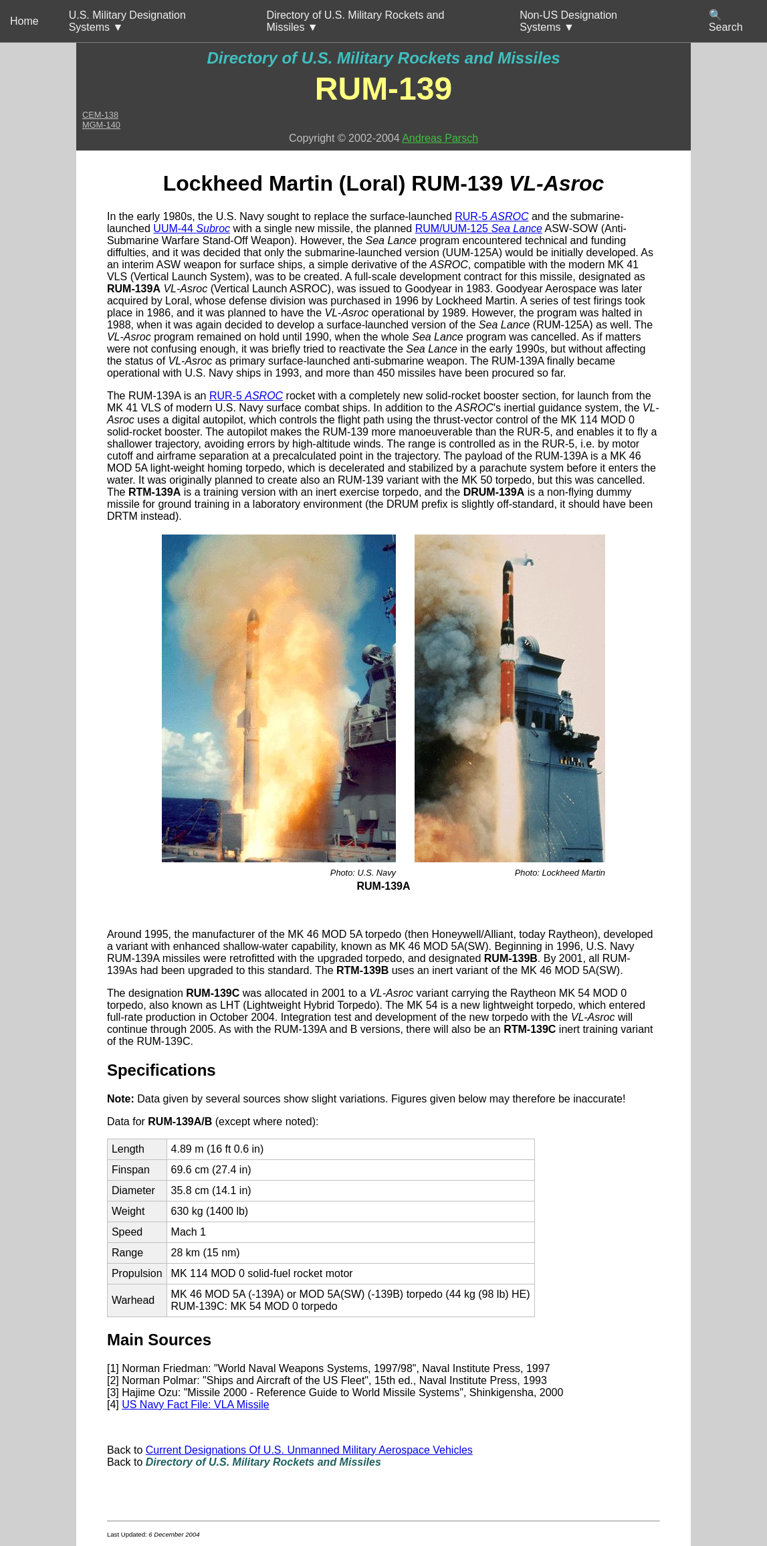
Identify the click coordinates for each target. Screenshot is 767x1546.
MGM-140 (101, 125)
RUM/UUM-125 (478, 228)
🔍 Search (726, 21)
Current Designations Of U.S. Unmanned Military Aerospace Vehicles (309, 1450)
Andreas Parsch (440, 138)
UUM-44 (191, 228)
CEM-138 (100, 115)
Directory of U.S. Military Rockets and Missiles (383, 58)
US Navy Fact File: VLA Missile (195, 1404)
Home (24, 21)
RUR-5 (491, 216)
